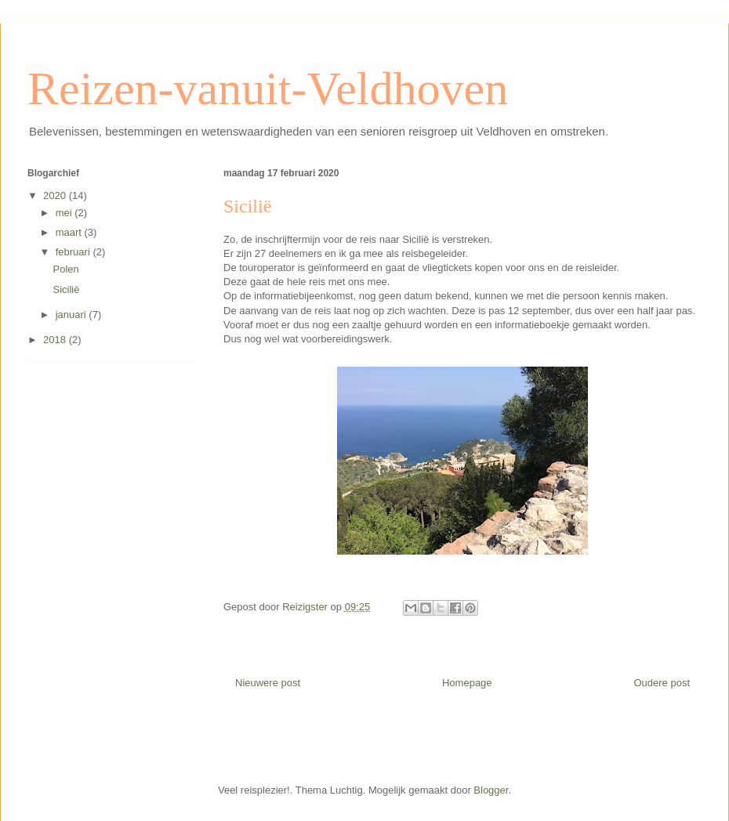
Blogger (490, 790)
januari (72, 314)
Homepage (467, 683)
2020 (56, 195)
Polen (65, 269)
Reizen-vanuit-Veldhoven (267, 88)
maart (70, 232)
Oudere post (661, 683)
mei (65, 213)
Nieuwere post (267, 683)
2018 (56, 339)
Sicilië (66, 289)
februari (74, 252)
